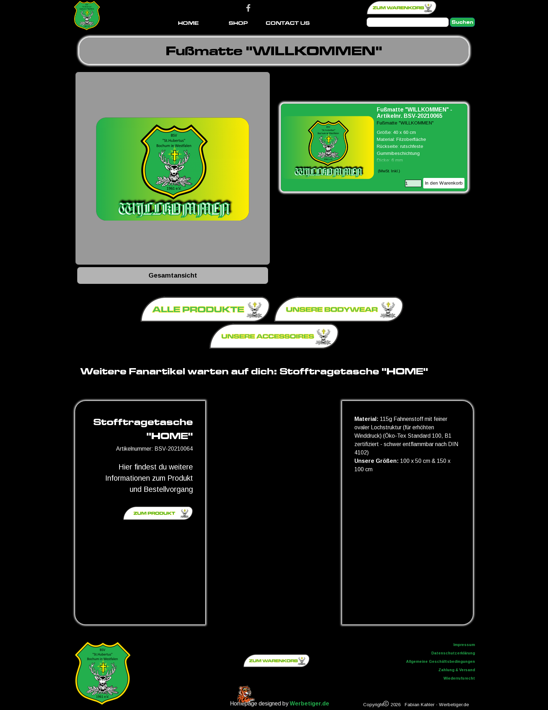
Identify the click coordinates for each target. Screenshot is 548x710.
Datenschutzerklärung (453, 653)
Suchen (462, 22)
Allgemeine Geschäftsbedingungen (440, 661)
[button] (172, 169)
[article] (374, 147)
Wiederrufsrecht (459, 678)
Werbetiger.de (309, 704)
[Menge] (413, 183)
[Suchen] (408, 22)
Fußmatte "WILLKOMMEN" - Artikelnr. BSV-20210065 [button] (414, 113)
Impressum (464, 645)
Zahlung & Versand (456, 670)
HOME (188, 23)
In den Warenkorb (444, 183)
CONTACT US (288, 23)
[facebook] (248, 7)
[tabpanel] (274, 50)
